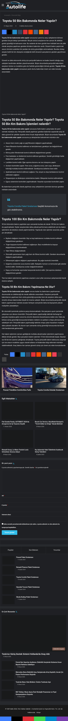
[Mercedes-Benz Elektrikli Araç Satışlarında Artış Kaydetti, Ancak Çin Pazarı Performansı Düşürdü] (8, 675)
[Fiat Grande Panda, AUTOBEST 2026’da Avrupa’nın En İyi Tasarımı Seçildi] (17, 411)
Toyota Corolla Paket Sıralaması (22, 206)
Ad (3, 495)
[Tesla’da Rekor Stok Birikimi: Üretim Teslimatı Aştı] (8, 685)
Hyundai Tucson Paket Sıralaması (28, 587)
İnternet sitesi (6, 514)
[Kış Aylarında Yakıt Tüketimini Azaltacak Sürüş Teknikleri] (50, 439)
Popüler (10, 550)
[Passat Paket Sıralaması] (8, 560)
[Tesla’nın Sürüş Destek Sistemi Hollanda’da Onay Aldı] (34, 633)
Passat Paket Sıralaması (24, 557)
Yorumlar (57, 550)
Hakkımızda (31, 712)
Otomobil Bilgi (16, 15)
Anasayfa (6, 15)
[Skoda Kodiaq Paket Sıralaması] (8, 600)
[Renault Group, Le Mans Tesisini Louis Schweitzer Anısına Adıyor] (17, 439)
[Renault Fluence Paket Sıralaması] (8, 570)
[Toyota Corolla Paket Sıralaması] (8, 580)
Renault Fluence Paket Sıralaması (28, 567)
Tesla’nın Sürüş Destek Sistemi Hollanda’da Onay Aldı (26, 654)
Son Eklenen (33, 550)
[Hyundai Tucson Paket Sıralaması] (8, 590)
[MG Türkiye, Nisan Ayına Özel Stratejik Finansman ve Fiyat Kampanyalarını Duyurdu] (8, 695)
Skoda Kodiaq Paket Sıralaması (27, 597)
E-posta (5, 505)
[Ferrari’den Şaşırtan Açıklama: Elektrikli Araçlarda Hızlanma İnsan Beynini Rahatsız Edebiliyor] (8, 665)
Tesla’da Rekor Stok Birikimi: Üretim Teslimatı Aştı (33, 682)
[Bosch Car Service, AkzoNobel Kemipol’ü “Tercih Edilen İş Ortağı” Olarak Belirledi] (50, 411)
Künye (38, 712)
